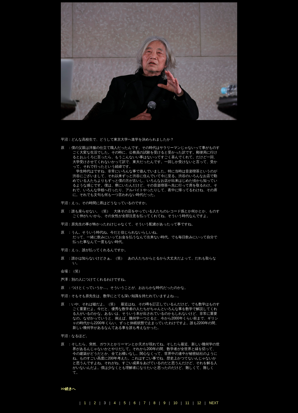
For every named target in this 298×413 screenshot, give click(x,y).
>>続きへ (68, 389)
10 (175, 403)
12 (199, 403)
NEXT (213, 403)
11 (187, 403)
